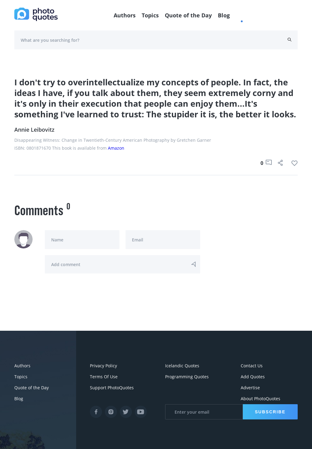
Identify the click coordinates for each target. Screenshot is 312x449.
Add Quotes (253, 377)
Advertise (250, 387)
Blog (224, 15)
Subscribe (270, 411)
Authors (125, 15)
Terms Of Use (104, 377)
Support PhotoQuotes (112, 387)
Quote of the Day (188, 15)
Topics (150, 15)
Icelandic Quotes (182, 366)
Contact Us (252, 366)
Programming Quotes (187, 377)
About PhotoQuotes (260, 398)
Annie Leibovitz (34, 129)
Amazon (116, 148)
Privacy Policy (103, 366)
